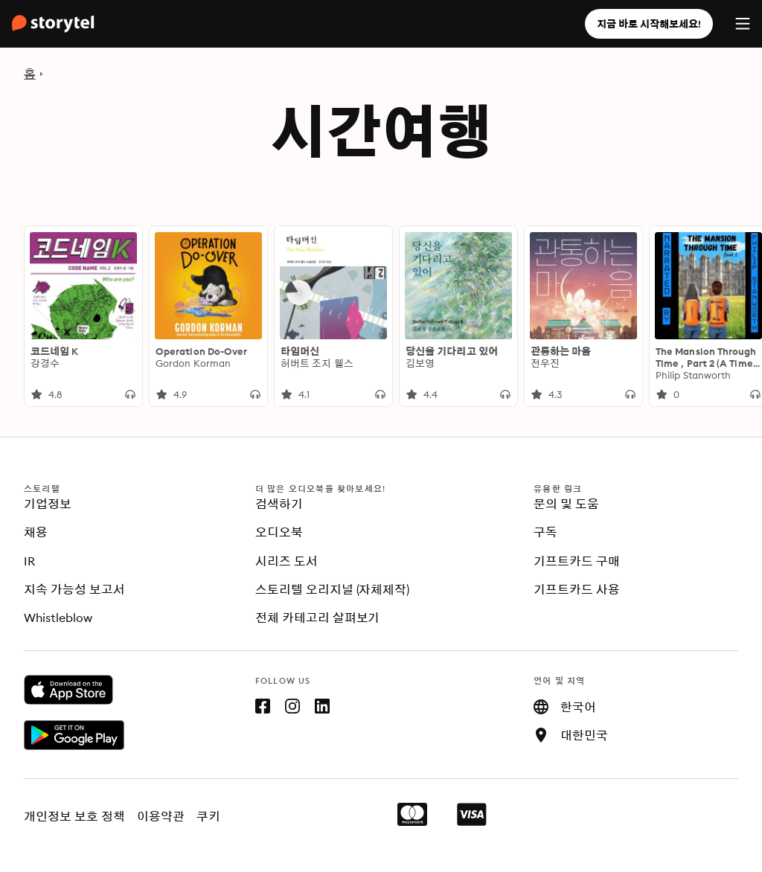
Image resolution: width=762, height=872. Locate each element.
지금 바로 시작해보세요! (649, 24)
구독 (545, 532)
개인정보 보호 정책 (74, 816)
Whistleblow (58, 617)
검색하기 (279, 503)
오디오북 (279, 532)
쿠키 (208, 816)
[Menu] (742, 24)
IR (29, 561)
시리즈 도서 (286, 561)
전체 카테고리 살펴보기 (317, 617)
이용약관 (161, 816)
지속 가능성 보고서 (74, 589)
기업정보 (47, 503)
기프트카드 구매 (577, 561)
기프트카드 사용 (577, 589)
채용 (36, 532)
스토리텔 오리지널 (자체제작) (332, 589)
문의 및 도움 (566, 503)
